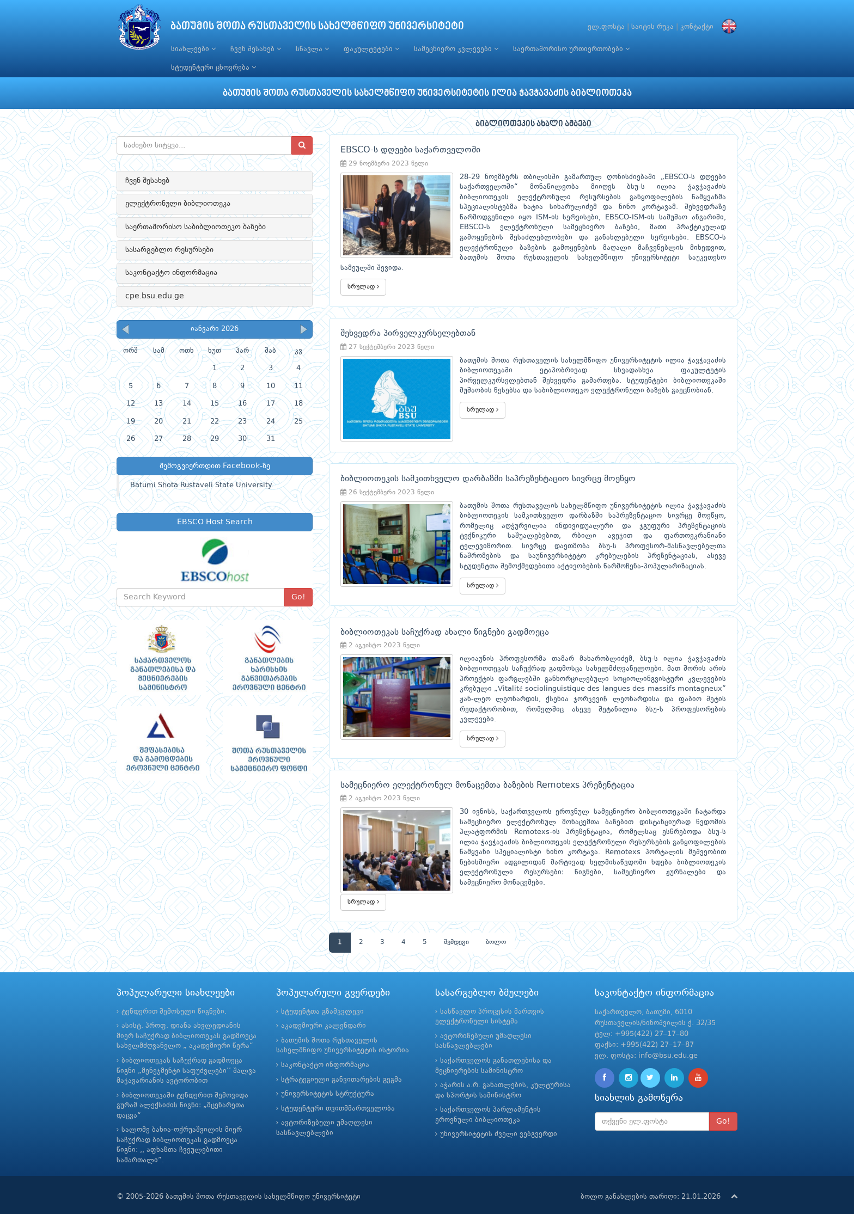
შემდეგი (456, 932)
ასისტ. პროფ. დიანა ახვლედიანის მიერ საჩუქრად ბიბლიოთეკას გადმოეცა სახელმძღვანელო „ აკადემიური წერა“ (187, 1026)
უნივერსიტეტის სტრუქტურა (327, 1084)
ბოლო (496, 932)
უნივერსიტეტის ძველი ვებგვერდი (498, 1124)
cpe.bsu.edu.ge (154, 296)
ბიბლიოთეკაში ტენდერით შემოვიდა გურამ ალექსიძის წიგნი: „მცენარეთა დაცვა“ (182, 1095)
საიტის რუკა (652, 26)
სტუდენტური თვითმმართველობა (338, 1098)
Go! (298, 597)
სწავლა (312, 49)
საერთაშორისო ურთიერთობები (571, 49)
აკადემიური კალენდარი (323, 1016)
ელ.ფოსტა (606, 26)
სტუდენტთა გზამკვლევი (322, 1001)
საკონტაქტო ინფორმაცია (171, 273)
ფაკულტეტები (371, 49)
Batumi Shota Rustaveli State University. (201, 485)
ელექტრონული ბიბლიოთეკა (177, 203)
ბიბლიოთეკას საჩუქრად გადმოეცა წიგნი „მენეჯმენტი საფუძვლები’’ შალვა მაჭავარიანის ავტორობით (186, 1060)
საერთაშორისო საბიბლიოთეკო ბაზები (195, 227)
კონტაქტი (696, 26)
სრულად (363, 276)
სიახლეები (193, 49)
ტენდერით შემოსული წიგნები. (174, 1001)
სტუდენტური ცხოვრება (213, 67)
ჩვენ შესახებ (255, 49)
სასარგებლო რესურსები (169, 250)
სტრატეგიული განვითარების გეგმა (341, 1069)
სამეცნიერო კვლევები (456, 49)
